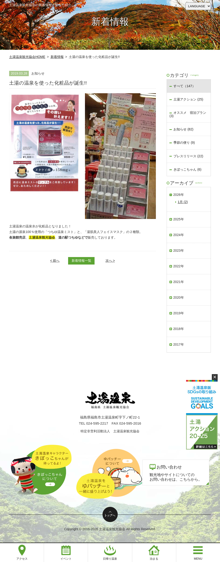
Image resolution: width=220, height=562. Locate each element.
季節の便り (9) (184, 142)
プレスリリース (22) (188, 156)
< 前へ (54, 260)
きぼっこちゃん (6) (187, 169)
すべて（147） (184, 86)
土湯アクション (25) (188, 99)
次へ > (110, 260)
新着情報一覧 (81, 260)
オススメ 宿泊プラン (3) (187, 114)
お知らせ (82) (183, 129)
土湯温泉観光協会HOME (27, 57)
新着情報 (57, 57)
